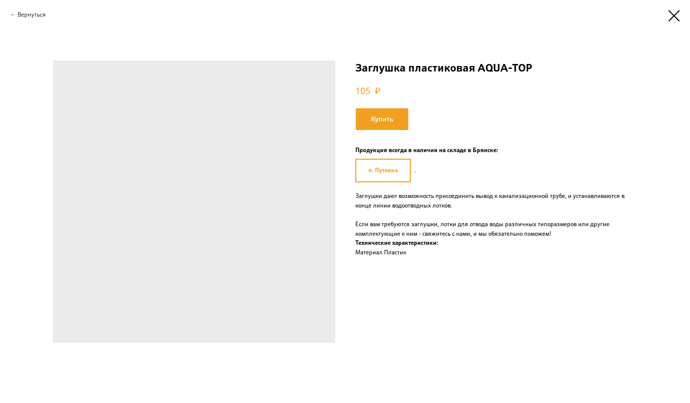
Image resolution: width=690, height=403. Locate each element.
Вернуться (32, 14)
